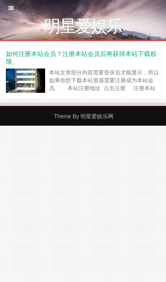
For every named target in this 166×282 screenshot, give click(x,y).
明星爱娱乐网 (96, 116)
